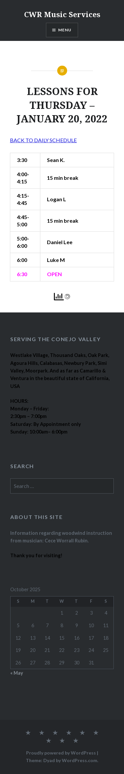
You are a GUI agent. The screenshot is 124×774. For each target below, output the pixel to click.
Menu (65, 29)
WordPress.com (79, 760)
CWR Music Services (62, 14)
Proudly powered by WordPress (61, 753)
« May (16, 673)
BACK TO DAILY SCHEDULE (43, 140)
